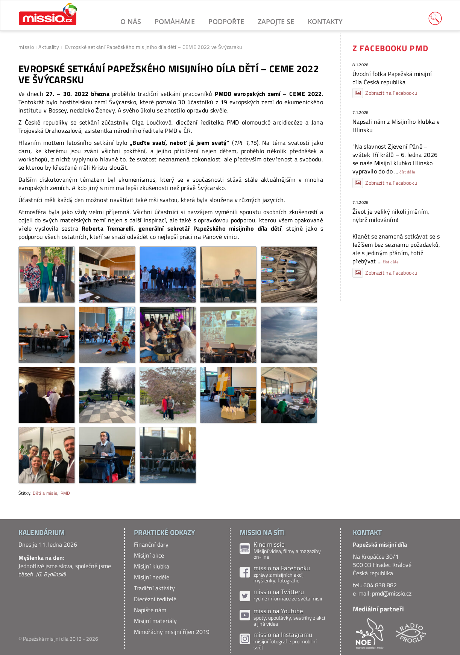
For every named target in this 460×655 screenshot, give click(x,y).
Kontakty (325, 21)
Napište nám (150, 609)
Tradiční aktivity (154, 588)
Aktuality (48, 47)
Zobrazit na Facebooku (384, 93)
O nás (130, 21)
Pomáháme (175, 21)
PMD (65, 493)
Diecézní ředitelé (155, 598)
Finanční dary (151, 544)
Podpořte (226, 21)
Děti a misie (45, 493)
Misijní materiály (155, 620)
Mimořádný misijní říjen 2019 (172, 631)
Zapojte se (276, 21)
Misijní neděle (151, 577)
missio (26, 47)
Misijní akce (149, 555)
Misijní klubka (151, 566)
